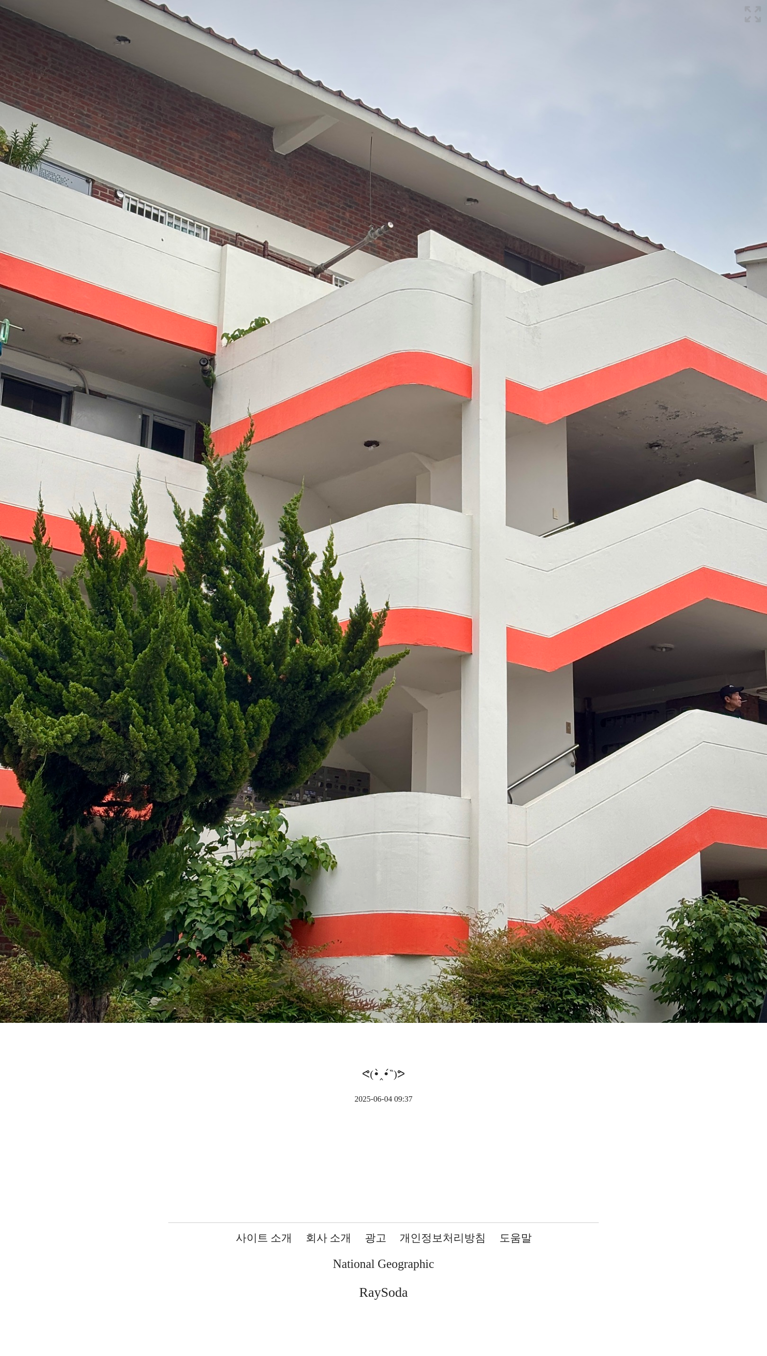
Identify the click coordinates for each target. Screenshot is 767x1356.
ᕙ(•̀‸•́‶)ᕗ (383, 1074)
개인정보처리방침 (443, 1238)
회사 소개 (329, 1238)
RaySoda (383, 1292)
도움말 (515, 1238)
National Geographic (383, 1263)
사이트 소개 (264, 1238)
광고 (375, 1238)
